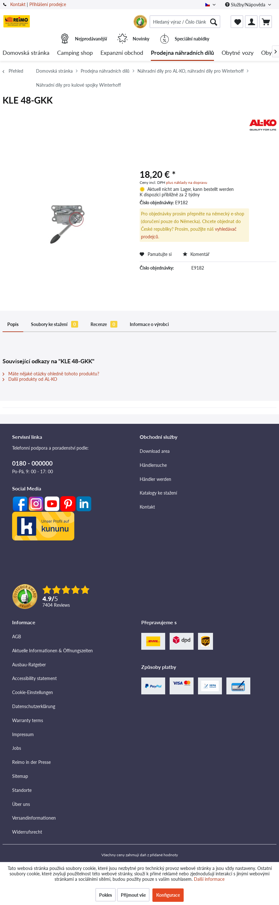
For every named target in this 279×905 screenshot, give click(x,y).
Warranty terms (27, 720)
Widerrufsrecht (27, 832)
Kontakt (18, 4)
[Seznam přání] (237, 21)
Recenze (104, 324)
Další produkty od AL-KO (30, 379)
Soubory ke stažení (54, 324)
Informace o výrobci (149, 324)
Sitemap (20, 776)
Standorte (22, 790)
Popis (12, 324)
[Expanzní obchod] (121, 53)
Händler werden (155, 479)
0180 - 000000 (32, 463)
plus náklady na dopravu (186, 182)
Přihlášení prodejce (47, 4)
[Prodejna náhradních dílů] (182, 53)
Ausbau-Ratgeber (29, 664)
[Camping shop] (75, 53)
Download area (155, 451)
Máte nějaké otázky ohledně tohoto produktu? (51, 373)
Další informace (209, 879)
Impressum (23, 734)
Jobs (16, 748)
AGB (16, 636)
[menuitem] (185, 21)
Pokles (105, 895)
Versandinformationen (34, 818)
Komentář (196, 254)
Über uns (21, 804)
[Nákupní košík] (265, 21)
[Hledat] (213, 21)
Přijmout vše (133, 895)
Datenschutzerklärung (33, 706)
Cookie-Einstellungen (32, 692)
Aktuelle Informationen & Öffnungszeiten (52, 650)
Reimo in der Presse (31, 762)
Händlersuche (153, 465)
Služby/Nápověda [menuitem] (246, 4)
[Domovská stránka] (26, 53)
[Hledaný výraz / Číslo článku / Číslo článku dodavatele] (185, 21)
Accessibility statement (34, 678)
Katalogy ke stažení (158, 493)
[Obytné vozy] (237, 53)
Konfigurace (168, 895)
